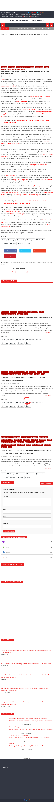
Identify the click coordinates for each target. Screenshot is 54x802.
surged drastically (21, 101)
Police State (20, 442)
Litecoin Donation (36, 14)
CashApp (27, 16)
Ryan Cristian (20, 444)
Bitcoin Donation (25, 14)
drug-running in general (20, 180)
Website (5, 523)
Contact (11, 14)
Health (49, 439)
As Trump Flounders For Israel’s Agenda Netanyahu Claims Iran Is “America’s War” (26, 664)
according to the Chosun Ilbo (38, 165)
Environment (4, 439)
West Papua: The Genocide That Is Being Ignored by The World (28, 718)
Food (11, 439)
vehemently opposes (12, 211)
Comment (6, 496)
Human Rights (5, 442)
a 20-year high (16, 195)
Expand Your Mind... (22, 67)
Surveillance (47, 444)
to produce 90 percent (29, 109)
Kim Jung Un (13, 262)
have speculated (10, 175)
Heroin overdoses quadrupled (31, 195)
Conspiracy (12, 67)
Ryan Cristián (18, 456)
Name (5, 509)
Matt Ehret (45, 372)
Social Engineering (28, 374)
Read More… (48, 332)
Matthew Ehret (15, 383)
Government (34, 312)
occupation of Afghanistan (9, 192)
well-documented (46, 180)
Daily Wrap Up (33, 437)
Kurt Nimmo (17, 320)
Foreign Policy (39, 67)
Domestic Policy (14, 372)
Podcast (13, 442)
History (46, 67)
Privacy (33, 442)
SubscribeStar (18, 16)
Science (28, 444)
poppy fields (32, 262)
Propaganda (16, 69)
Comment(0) (23, 76)
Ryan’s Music (35, 16)
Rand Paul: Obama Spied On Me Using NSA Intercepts (47, 483)
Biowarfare (17, 437)
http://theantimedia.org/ (20, 272)
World (23, 69)
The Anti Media (14, 76)
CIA (8, 262)
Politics (9, 69)
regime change (41, 262)
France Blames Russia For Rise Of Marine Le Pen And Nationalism (26, 317)
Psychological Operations (8, 314)
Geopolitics (27, 439)
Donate (17, 14)
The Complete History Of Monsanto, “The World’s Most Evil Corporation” (30, 746)
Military (3, 69)
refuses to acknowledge (16, 214)
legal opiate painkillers (38, 186)
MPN (3, 79)
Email (5, 516)
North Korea (20, 262)
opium (26, 262)
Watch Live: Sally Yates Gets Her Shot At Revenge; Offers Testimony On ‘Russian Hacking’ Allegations (8, 483)
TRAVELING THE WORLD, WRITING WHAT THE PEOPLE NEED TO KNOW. (27, 20)
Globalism (34, 439)
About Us (4, 14)
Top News (4, 67)
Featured (31, 67)
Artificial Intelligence (6, 437)
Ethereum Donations (7, 16)
